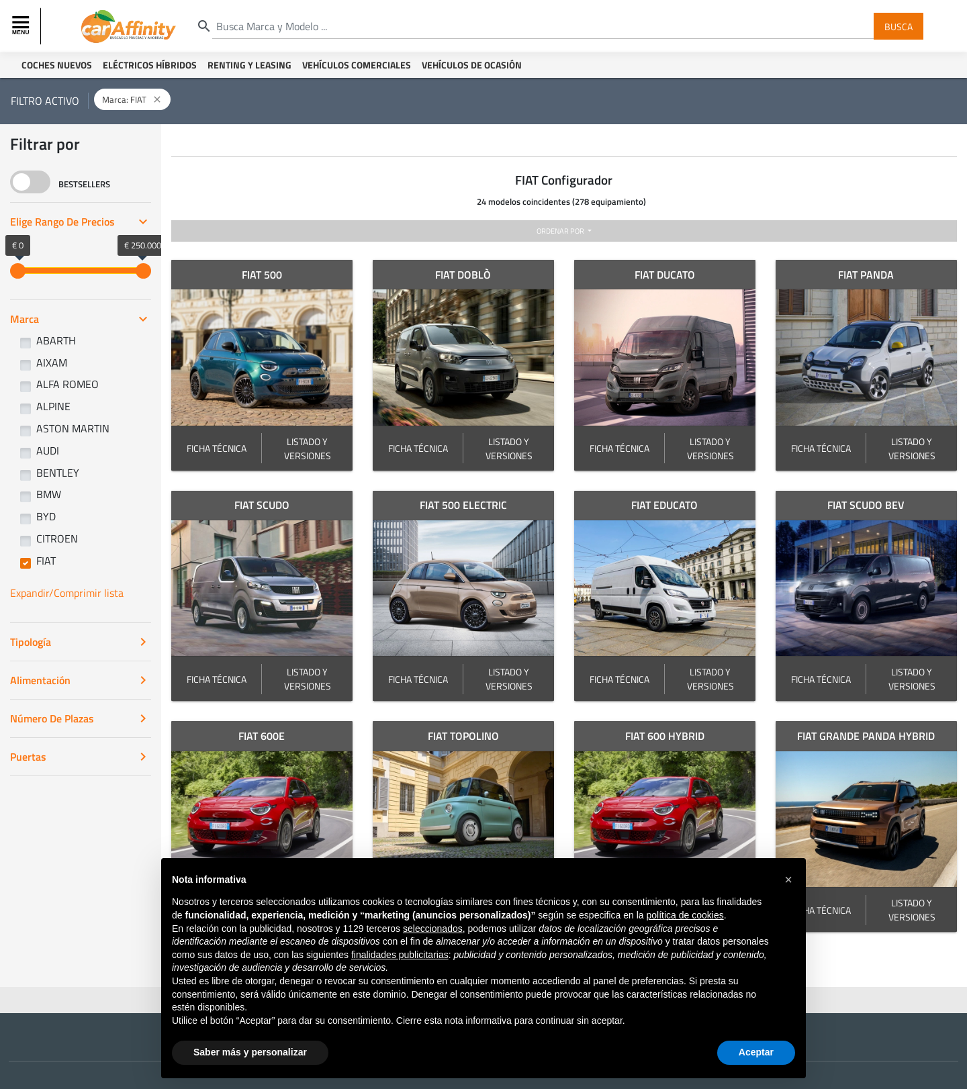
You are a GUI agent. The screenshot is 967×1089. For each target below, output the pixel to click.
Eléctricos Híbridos (150, 65)
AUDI (47, 450)
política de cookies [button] (684, 915)
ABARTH (56, 340)
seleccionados (433, 928)
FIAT (46, 560)
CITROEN (57, 538)
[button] (788, 879)
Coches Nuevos (56, 65)
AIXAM (51, 362)
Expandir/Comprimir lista (67, 592)
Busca (898, 25)
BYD (46, 516)
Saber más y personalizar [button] (250, 1052)
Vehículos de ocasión (472, 65)
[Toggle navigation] (22, 26)
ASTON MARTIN (72, 428)
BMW (48, 494)
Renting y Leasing (249, 65)
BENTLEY (57, 472)
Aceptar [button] (756, 1052)
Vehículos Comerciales (356, 65)
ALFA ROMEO (67, 384)
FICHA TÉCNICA (216, 448)
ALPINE (53, 406)
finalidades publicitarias (400, 954)
